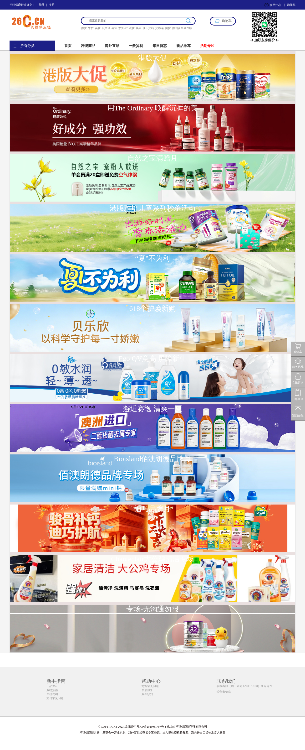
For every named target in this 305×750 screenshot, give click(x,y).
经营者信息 (224, 691)
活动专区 (207, 46)
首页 (67, 46)
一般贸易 (136, 46)
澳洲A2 (123, 28)
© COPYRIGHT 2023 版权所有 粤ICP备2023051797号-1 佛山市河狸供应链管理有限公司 (152, 726)
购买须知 (147, 694)
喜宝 (114, 28)
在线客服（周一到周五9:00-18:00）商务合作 (244, 686)
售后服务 (147, 690)
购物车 (291, 4)
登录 (41, 4)
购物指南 (52, 690)
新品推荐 (183, 46)
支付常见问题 (55, 698)
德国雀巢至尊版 (182, 28)
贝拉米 (106, 28)
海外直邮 (112, 46)
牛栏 (91, 28)
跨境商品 (88, 46)
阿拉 (168, 28)
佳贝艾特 (148, 28)
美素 (139, 28)
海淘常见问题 (150, 686)
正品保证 (52, 686)
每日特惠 (159, 46)
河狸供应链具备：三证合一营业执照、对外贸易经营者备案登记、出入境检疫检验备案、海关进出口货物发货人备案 (152, 732)
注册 (51, 4)
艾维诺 (159, 28)
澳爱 (132, 28)
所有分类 (27, 46)
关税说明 (52, 694)
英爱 (98, 28)
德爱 (84, 28)
